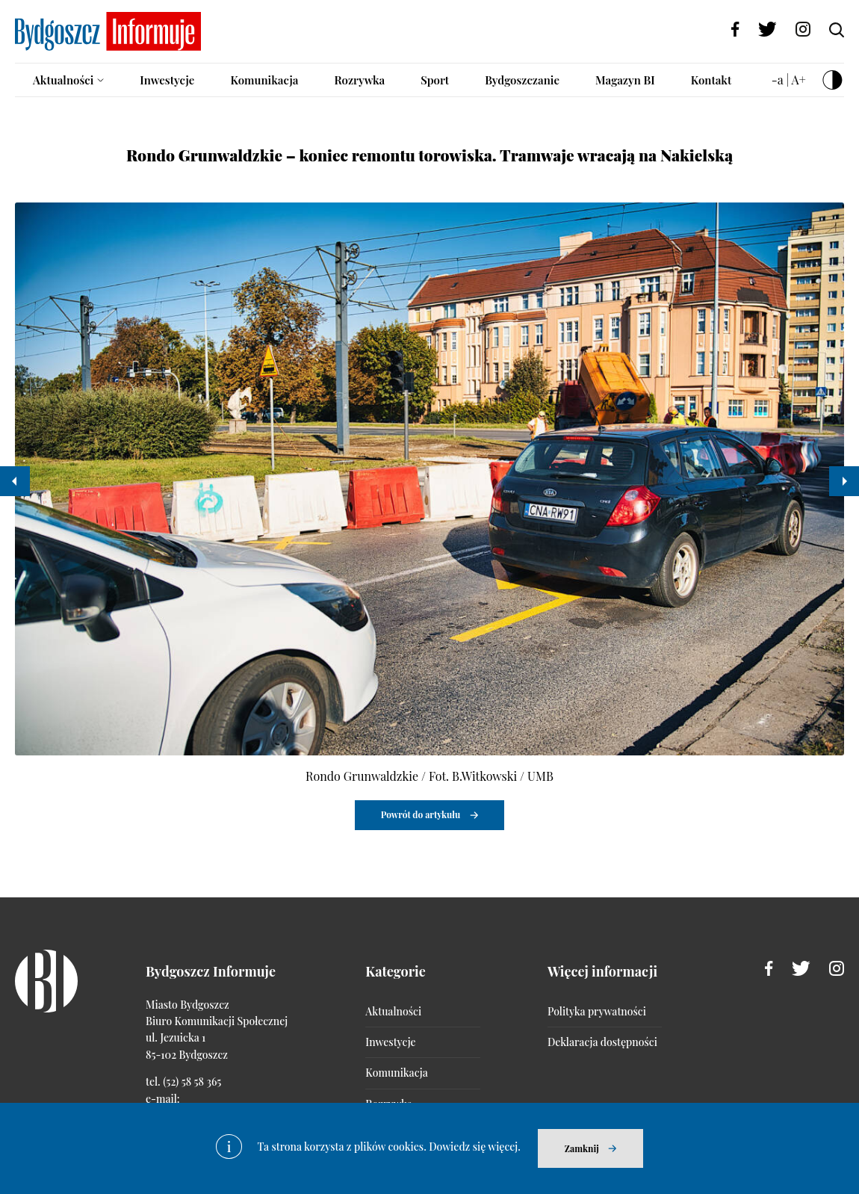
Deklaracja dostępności (602, 1042)
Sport (435, 79)
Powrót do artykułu (421, 814)
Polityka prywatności (597, 1011)
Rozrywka (359, 79)
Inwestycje (167, 79)
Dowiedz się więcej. (475, 1146)
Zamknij (582, 1148)
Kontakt (711, 79)
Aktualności (63, 79)
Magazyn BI (625, 79)
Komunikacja (264, 79)
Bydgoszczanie (522, 79)
